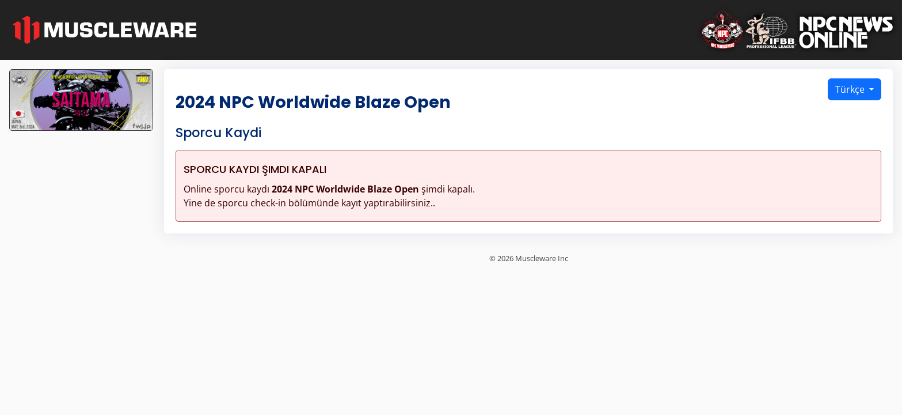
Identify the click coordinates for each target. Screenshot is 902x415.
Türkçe (851, 89)
